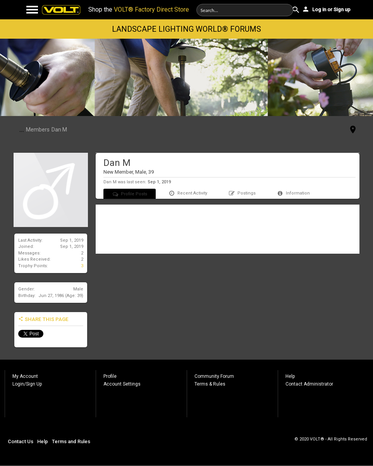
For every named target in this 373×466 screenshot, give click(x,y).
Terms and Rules (71, 441)
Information (293, 193)
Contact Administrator (309, 384)
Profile (110, 376)
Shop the (138, 9)
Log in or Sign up (326, 9)
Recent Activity (187, 193)
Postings (242, 193)
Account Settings (122, 384)
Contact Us (20, 441)
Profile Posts (130, 193)
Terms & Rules (209, 384)
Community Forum (214, 376)
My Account (25, 376)
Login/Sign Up (27, 384)
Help (290, 376)
